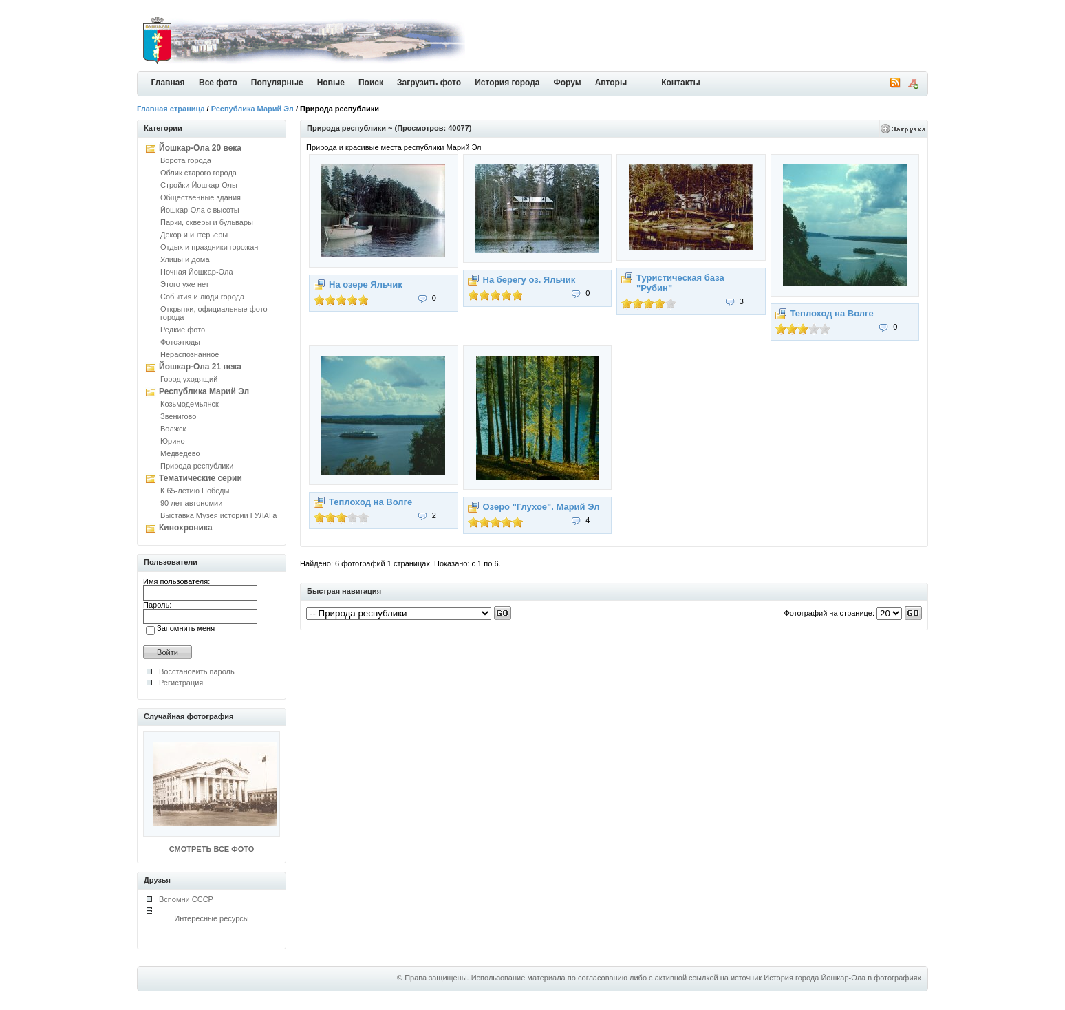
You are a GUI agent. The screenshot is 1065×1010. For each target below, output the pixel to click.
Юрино (172, 441)
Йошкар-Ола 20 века (200, 148)
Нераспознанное (189, 354)
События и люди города (202, 296)
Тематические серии (200, 478)
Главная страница (171, 109)
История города (507, 82)
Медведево (180, 453)
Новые (331, 82)
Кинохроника (186, 528)
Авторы (611, 82)
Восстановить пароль (197, 671)
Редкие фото (182, 329)
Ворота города (185, 160)
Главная (168, 82)
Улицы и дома (185, 259)
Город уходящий (188, 379)
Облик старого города (198, 173)
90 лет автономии (191, 503)
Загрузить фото (429, 82)
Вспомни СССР (186, 899)
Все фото (218, 82)
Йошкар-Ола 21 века (200, 367)
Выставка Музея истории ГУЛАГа (218, 515)
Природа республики (196, 466)
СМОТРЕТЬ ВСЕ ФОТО (211, 849)
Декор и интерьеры (194, 234)
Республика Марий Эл (252, 109)
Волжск (173, 429)
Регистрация (181, 682)
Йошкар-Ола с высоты (199, 210)
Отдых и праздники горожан (209, 247)
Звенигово (178, 416)
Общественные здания (200, 197)
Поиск (370, 82)
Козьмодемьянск (189, 404)
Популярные (277, 82)
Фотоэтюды (180, 342)
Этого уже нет (184, 284)
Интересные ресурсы (211, 918)
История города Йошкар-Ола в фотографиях (842, 978)
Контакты (680, 82)
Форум (567, 82)
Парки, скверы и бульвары (206, 222)
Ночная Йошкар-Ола (196, 272)
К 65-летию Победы (194, 490)
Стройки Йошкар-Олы (198, 185)
